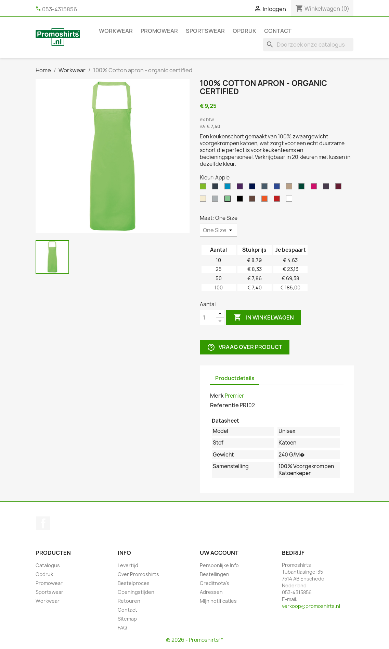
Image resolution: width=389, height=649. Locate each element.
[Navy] (253, 188)
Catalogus (48, 565)
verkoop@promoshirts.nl (311, 606)
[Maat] (218, 230)
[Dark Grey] (216, 188)
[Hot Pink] (315, 188)
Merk (217, 395)
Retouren (129, 601)
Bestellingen (214, 574)
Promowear (159, 31)
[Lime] (204, 188)
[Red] (278, 200)
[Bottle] (302, 188)
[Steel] (265, 188)
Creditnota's (214, 583)
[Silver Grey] (216, 200)
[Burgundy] (339, 188)
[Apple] (228, 200)
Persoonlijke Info (219, 565)
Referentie (224, 405)
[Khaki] (290, 188)
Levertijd (128, 565)
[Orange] (265, 200)
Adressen (211, 592)
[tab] (265, 374)
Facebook (43, 523)
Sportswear (205, 31)
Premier (234, 395)
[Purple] (241, 188)
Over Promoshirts (138, 574)
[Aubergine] (327, 188)
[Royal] (278, 188)
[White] (290, 200)
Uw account (219, 553)
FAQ (122, 627)
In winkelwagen (263, 317)
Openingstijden (136, 592)
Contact (277, 31)
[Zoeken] (308, 44)
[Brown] (253, 200)
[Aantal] (208, 317)
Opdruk (244, 31)
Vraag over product (244, 347)
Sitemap (127, 618)
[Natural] (204, 200)
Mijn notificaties (218, 601)
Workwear (116, 31)
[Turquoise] (228, 188)
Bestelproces (134, 583)
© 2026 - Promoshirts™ (194, 640)
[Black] (241, 200)
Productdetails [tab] (234, 378)
